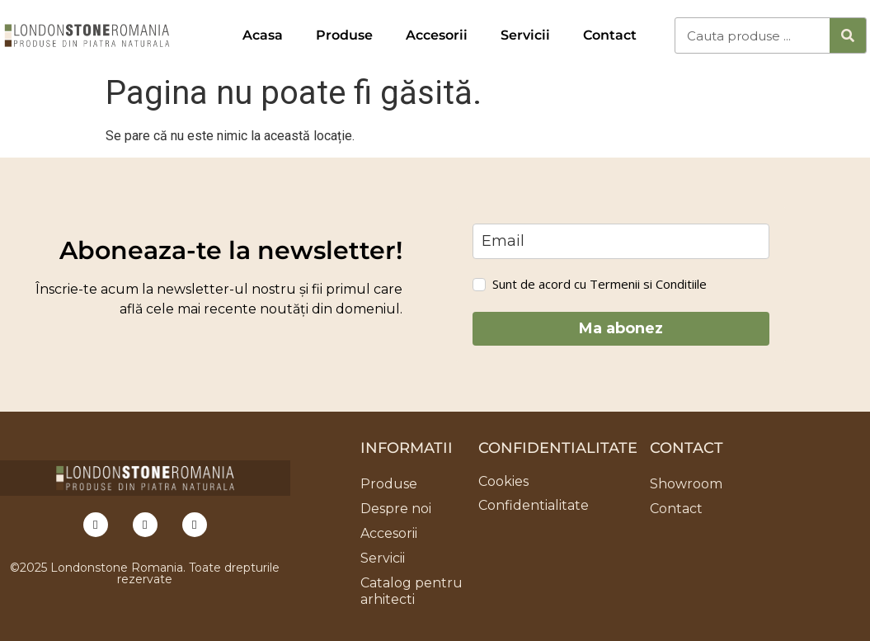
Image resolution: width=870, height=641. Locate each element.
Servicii (525, 35)
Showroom (686, 484)
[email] (621, 241)
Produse (344, 35)
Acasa (262, 35)
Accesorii (437, 35)
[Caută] (848, 35)
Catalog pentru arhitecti (411, 591)
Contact (610, 35)
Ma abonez (621, 328)
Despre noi (395, 508)
